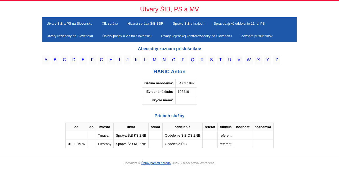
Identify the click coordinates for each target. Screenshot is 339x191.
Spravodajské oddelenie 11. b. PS (239, 23)
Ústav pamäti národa (156, 163)
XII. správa (110, 23)
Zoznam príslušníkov (257, 36)
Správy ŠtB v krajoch (188, 23)
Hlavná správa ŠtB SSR (145, 23)
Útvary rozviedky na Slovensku (70, 36)
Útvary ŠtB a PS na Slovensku (69, 23)
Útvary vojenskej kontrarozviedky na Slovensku (196, 36)
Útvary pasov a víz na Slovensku (127, 36)
